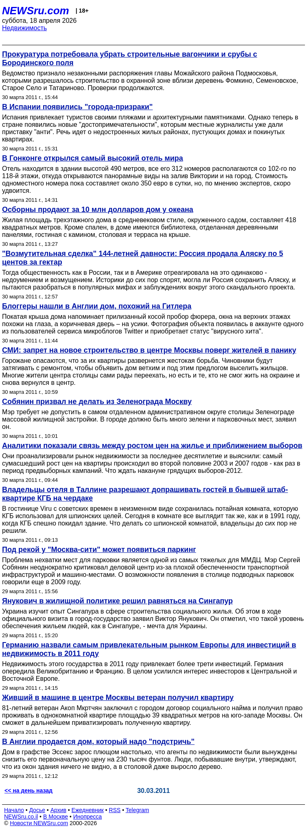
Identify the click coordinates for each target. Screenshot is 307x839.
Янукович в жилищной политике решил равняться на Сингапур (117, 601)
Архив (58, 810)
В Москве (55, 816)
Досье (37, 810)
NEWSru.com (35, 10)
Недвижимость (24, 27)
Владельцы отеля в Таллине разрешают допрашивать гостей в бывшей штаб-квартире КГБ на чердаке (145, 494)
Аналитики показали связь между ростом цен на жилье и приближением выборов (152, 446)
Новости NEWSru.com (39, 823)
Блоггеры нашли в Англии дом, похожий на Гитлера (96, 306)
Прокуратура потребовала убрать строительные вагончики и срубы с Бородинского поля (129, 58)
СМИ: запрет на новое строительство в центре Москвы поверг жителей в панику (149, 350)
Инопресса (87, 816)
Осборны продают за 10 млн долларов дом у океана (97, 209)
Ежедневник (88, 810)
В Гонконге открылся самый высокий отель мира (92, 158)
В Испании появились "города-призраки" (77, 107)
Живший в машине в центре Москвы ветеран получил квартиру (118, 697)
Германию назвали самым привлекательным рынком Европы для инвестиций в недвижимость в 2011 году (149, 649)
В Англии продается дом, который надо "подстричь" (98, 741)
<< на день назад (28, 790)
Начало (14, 810)
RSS (115, 810)
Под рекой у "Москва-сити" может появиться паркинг (99, 549)
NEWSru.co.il (21, 816)
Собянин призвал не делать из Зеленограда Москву (97, 401)
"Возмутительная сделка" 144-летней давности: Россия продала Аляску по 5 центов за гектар (142, 257)
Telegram (137, 810)
